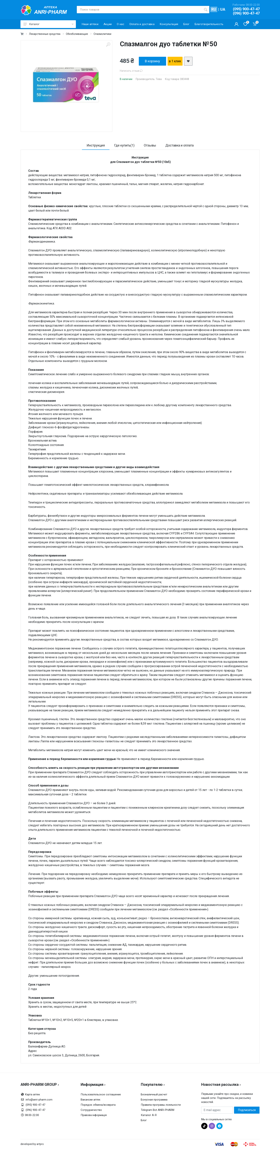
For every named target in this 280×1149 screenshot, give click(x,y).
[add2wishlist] (188, 61)
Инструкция (96, 145)
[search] (205, 9)
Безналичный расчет (154, 1094)
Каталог (48, 24)
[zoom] (108, 44)
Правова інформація (94, 1115)
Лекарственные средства (44, 33)
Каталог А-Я (149, 1115)
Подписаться (247, 1110)
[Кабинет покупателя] (236, 24)
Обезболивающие (77, 33)
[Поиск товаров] (139, 9)
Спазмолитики (102, 33)
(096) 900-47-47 (246, 13)
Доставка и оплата (179, 145)
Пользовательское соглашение (101, 1094)
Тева (159, 79)
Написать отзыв (131, 70)
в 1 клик (175, 61)
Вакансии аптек (90, 1099)
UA (222, 9)
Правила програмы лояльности (161, 1104)
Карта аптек (32, 1094)
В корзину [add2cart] (152, 61)
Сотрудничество (91, 1110)
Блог (144, 1120)
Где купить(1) (124, 145)
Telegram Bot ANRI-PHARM (157, 1110)
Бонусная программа (154, 1099)
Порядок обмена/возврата (98, 1104)
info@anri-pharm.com (39, 1099)
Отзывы (150, 145)
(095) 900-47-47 (246, 9)
